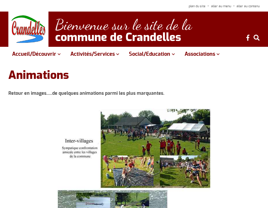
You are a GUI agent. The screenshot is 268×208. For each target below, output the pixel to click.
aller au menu (221, 6)
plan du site (197, 6)
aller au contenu (248, 6)
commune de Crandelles (118, 37)
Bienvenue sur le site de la (123, 25)
